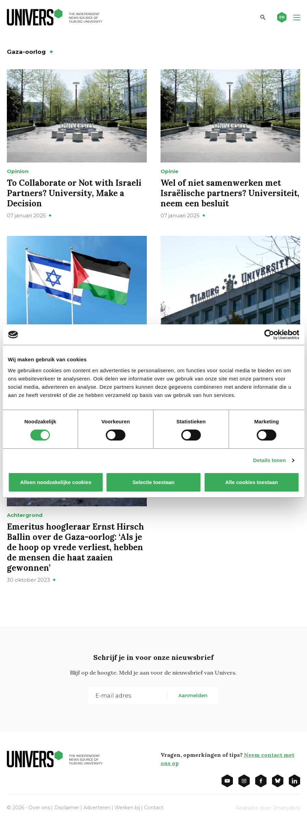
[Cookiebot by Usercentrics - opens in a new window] (269, 334)
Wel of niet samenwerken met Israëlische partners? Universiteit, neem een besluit (230, 193)
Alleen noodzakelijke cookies (55, 482)
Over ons (39, 807)
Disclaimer (66, 807)
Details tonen (269, 460)
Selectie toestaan (153, 482)
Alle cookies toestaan (251, 482)
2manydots (286, 808)
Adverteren (96, 807)
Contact (153, 807)
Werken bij (127, 807)
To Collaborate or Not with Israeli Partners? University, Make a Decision (74, 193)
